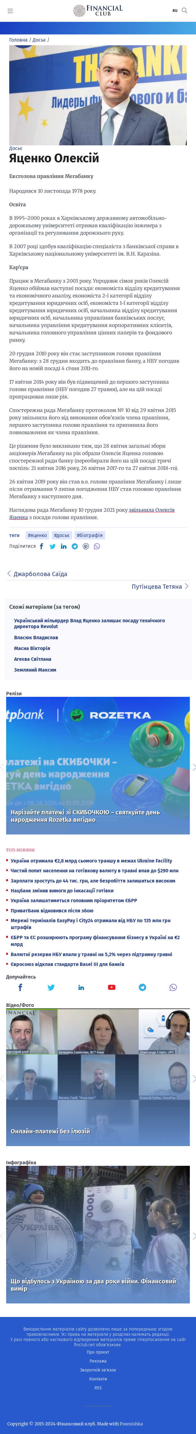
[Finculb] (21, 988)
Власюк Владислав (36, 637)
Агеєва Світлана (32, 659)
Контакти (98, 1379)
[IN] (64, 546)
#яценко (37, 535)
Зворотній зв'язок (98, 1370)
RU (175, 11)
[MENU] (10, 11)
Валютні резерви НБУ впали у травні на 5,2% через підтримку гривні (91, 954)
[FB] (41, 546)
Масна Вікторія (32, 648)
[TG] (75, 546)
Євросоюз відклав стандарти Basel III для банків (67, 964)
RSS (98, 1388)
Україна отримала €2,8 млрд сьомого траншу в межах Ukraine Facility (91, 861)
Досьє (15, 148)
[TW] (53, 546)
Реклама (98, 1361)
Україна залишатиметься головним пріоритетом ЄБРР (74, 900)
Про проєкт (98, 1352)
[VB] (97, 546)
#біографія (90, 535)
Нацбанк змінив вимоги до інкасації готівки (62, 891)
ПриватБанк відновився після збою (52, 911)
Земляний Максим (35, 670)
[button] (184, 10)
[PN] (86, 546)
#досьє (62, 535)
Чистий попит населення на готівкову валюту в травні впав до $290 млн (94, 871)
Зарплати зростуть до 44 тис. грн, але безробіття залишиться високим (93, 881)
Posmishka (131, 1424)
